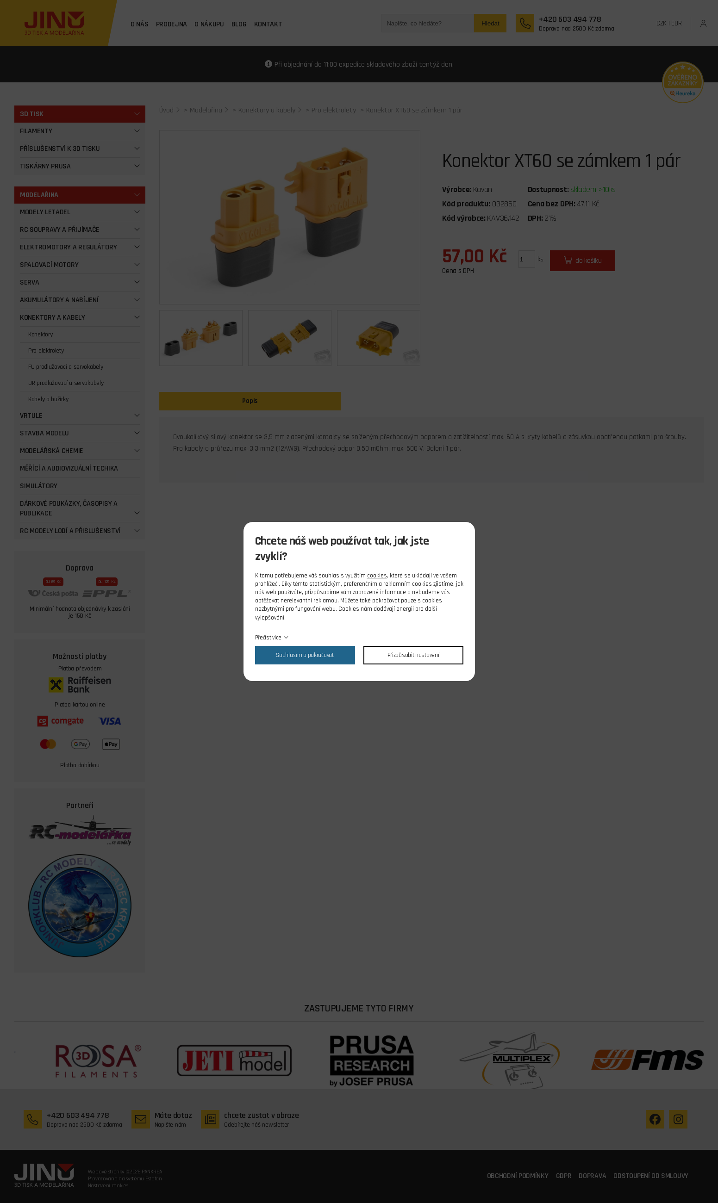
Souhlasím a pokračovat (304, 655)
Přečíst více (268, 637)
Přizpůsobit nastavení (413, 655)
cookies (377, 575)
